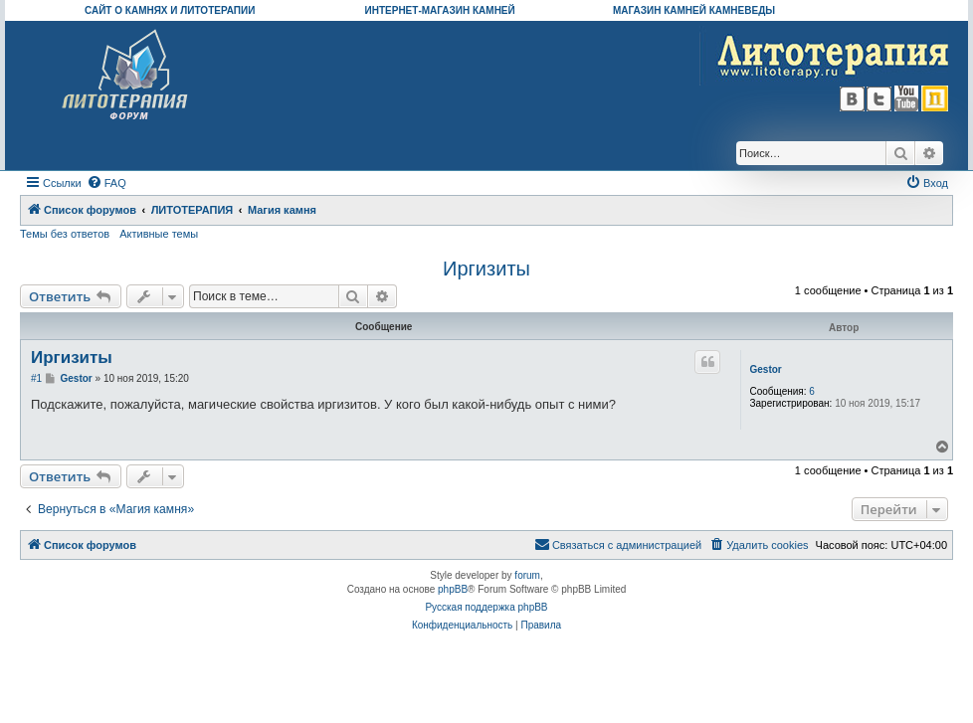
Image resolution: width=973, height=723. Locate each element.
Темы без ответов (64, 234)
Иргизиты (486, 268)
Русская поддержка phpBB (486, 607)
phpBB (453, 589)
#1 (36, 378)
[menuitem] (106, 183)
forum (527, 575)
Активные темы (158, 234)
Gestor (765, 369)
